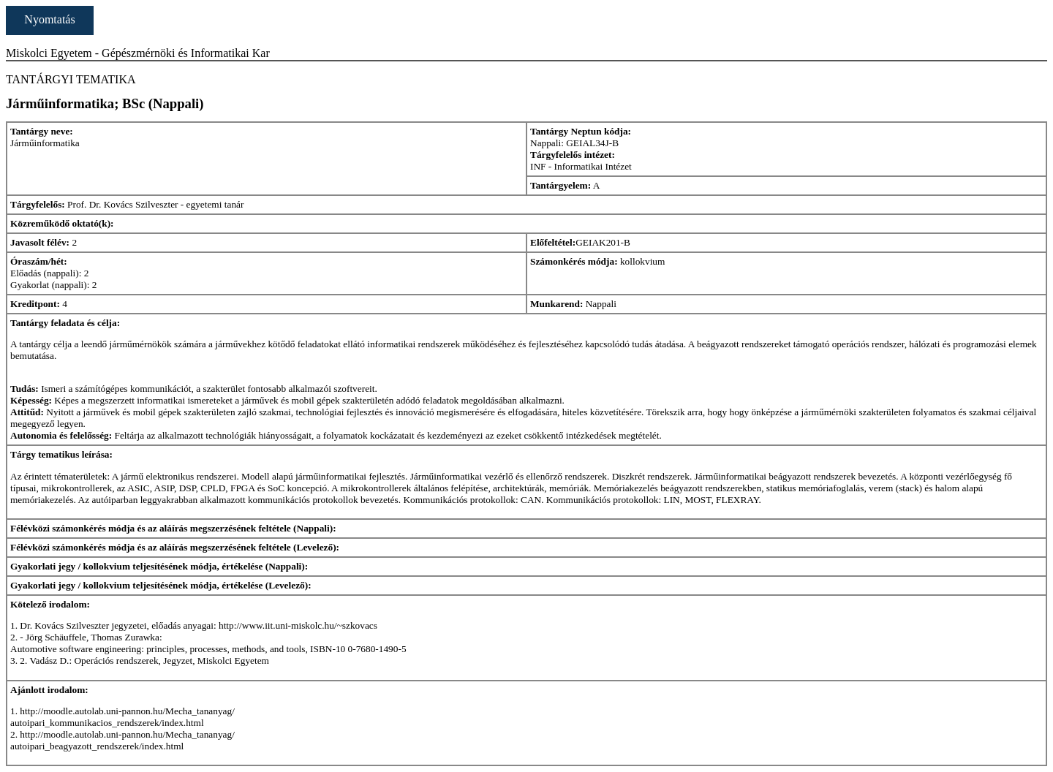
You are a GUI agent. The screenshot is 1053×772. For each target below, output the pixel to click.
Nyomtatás (49, 19)
